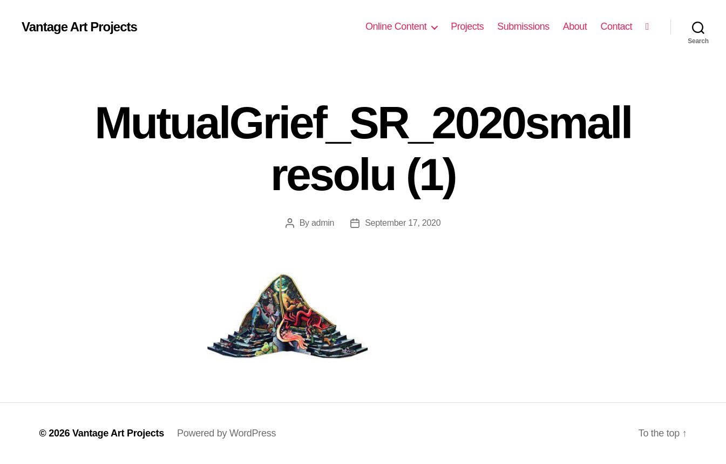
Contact (616, 26)
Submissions (523, 26)
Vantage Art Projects (79, 27)
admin (322, 222)
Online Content (395, 26)
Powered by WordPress (226, 433)
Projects (467, 26)
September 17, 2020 (402, 222)
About (575, 26)
